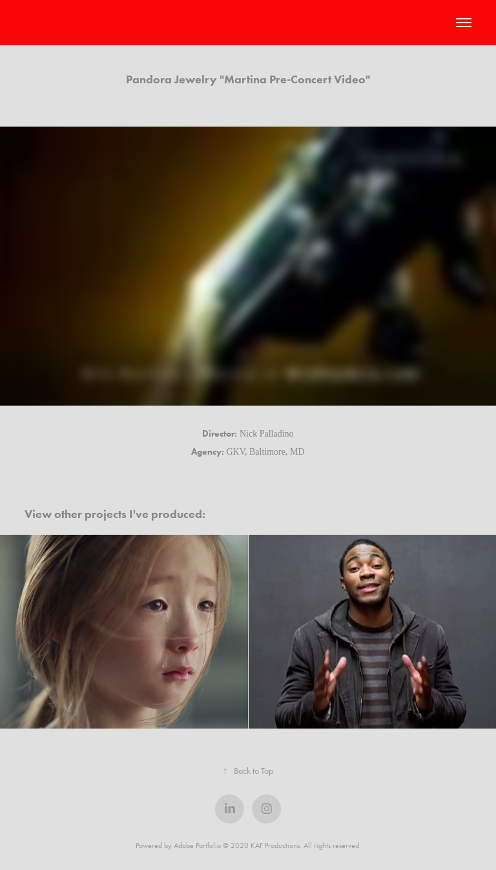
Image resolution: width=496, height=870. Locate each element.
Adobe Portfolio (197, 845)
